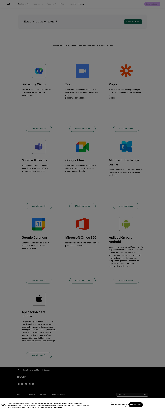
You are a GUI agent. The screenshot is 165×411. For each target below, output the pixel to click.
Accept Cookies (135, 408)
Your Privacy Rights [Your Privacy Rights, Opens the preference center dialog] (118, 408)
